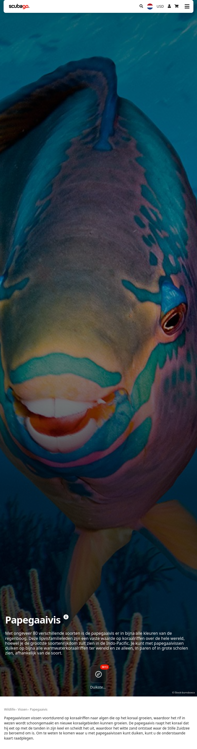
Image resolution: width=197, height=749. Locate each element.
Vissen (22, 709)
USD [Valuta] (160, 6)
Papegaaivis (38, 709)
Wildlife (9, 709)
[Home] (19, 6)
